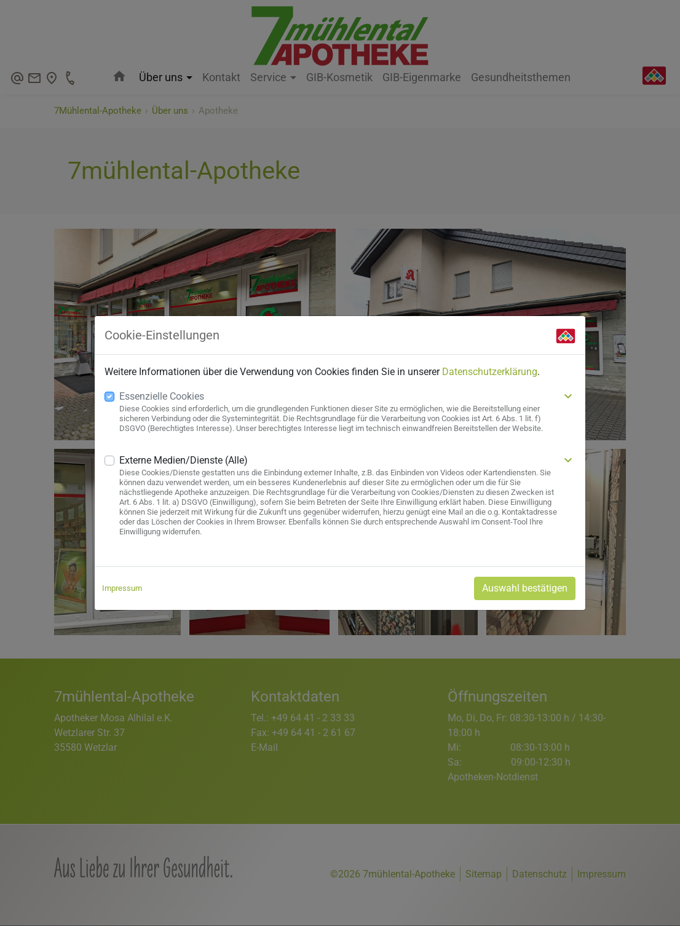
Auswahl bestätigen (524, 588)
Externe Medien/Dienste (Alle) (183, 460)
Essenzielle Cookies (161, 396)
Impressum (122, 588)
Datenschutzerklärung (489, 372)
